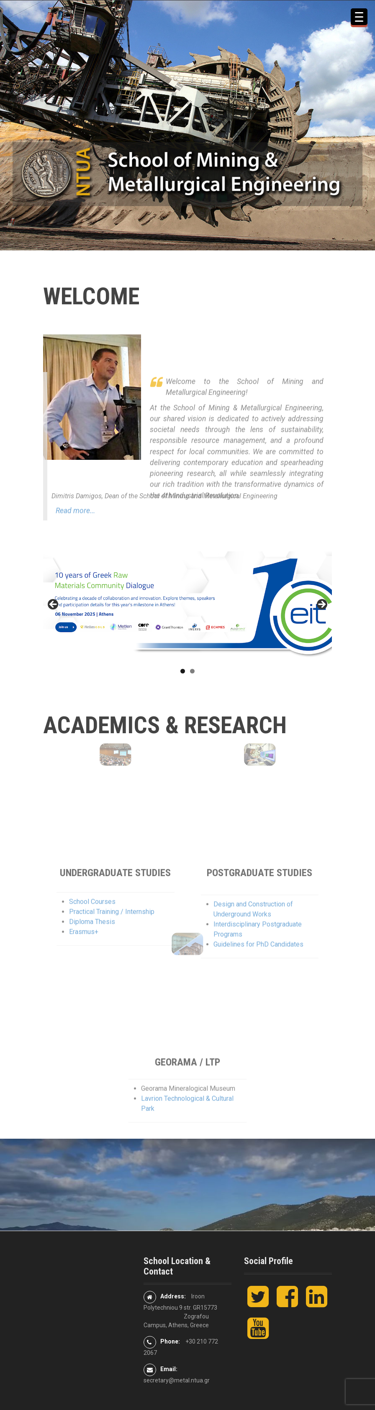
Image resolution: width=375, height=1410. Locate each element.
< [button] (53, 605)
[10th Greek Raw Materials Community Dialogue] (187, 606)
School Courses (92, 937)
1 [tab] (182, 671)
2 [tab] (192, 671)
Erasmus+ (83, 967)
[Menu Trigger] (359, 16)
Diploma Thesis (92, 957)
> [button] (321, 605)
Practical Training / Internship (111, 947)
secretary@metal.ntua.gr (177, 1380)
